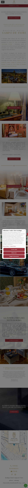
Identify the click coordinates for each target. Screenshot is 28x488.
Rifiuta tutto (14, 252)
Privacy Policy (6, 246)
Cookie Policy (13, 246)
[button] (24, 230)
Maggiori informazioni (14, 256)
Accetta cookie (14, 249)
